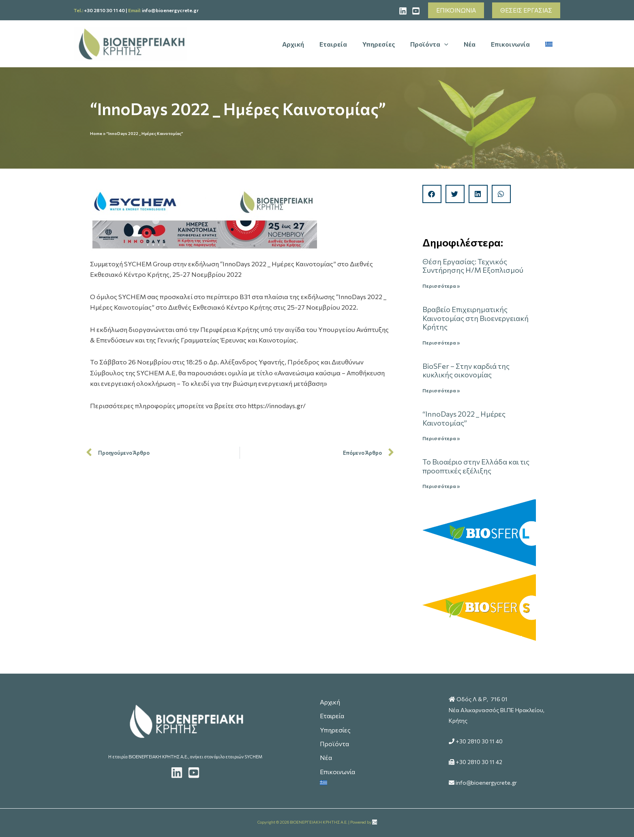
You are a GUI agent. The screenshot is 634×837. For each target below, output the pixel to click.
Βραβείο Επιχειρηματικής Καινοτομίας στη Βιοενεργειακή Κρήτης (475, 318)
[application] (453, 44)
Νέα (325, 756)
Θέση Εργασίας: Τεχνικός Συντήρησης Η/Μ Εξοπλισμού (472, 266)
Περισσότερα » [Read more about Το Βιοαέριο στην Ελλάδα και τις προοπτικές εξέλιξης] (441, 487)
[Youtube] (194, 771)
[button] (456, 10)
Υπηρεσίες (335, 727)
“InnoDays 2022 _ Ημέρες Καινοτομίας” (463, 419)
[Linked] (403, 11)
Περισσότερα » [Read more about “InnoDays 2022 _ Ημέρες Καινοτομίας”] (441, 438)
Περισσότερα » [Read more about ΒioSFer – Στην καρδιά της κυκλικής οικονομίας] (441, 391)
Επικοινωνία (337, 771)
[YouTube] (416, 11)
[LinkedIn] (177, 771)
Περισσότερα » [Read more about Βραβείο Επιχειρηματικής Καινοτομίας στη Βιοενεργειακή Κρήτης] (441, 342)
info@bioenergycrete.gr (170, 10)
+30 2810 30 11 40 (104, 10)
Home (96, 133)
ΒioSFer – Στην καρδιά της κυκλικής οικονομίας (466, 371)
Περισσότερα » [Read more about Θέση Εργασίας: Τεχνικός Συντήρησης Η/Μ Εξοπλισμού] (441, 286)
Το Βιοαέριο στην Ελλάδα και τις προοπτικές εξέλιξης (475, 467)
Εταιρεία (332, 712)
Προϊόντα (334, 742)
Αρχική (330, 698)
